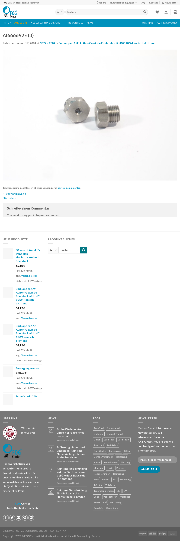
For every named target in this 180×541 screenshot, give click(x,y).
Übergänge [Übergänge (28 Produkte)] (112, 508)
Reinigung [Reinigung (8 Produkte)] (118, 473)
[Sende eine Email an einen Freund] (18, 518)
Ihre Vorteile (74, 22)
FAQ (142, 2)
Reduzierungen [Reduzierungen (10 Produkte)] (102, 473)
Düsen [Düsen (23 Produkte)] (97, 439)
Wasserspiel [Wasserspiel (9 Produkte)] (100, 502)
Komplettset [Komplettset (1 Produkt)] (111, 462)
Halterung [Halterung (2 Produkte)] (121, 456)
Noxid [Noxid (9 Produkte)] (110, 468)
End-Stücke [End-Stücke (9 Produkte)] (100, 451)
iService (95, 536)
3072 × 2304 (47, 43)
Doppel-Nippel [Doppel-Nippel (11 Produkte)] (115, 434)
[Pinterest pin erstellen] (25, 518)
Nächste (10, 198)
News (89, 22)
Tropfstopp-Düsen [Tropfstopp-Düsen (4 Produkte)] (104, 491)
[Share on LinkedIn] (31, 518)
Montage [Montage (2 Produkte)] (99, 468)
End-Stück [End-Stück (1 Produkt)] (112, 445)
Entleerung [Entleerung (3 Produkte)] (115, 451)
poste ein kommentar (68, 187)
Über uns (101, 2)
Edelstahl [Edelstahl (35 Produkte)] (99, 445)
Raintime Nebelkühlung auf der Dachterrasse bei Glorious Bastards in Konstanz (72, 473)
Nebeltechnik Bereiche (46, 22)
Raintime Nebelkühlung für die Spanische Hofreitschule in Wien (72, 493)
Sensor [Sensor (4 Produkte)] (105, 479)
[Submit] (145, 12)
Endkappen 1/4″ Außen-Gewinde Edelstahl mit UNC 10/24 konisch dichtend (107, 43)
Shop (7, 22)
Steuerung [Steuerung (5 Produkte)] (125, 479)
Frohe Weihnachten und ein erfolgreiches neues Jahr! (70, 432)
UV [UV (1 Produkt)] (125, 491)
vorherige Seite (14, 193)
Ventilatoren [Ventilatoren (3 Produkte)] (110, 496)
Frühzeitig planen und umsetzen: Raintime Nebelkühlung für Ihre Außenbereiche (71, 452)
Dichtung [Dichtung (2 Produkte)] (99, 434)
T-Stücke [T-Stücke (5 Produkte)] (110, 485)
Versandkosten (29, 275)
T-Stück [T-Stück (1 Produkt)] (98, 485)
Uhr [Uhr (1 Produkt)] (118, 491)
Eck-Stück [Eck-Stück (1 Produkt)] (109, 439)
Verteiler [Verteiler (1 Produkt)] (125, 496)
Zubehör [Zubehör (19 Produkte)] (98, 508)
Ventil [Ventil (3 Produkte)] (97, 496)
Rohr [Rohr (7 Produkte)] (96, 479)
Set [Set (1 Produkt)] (114, 479)
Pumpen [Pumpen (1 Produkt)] (120, 468)
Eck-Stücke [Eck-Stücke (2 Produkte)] (123, 439)
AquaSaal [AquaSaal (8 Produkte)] (99, 428)
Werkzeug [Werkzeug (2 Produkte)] (115, 502)
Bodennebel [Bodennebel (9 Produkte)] (113, 428)
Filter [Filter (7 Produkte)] (127, 451)
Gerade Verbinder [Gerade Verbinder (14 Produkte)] (103, 456)
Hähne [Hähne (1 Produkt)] (97, 462)
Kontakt (153, 2)
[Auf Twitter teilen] (12, 518)
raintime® (69, 536)
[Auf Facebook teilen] (6, 518)
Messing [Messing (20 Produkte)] (125, 462)
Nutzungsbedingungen (123, 2)
